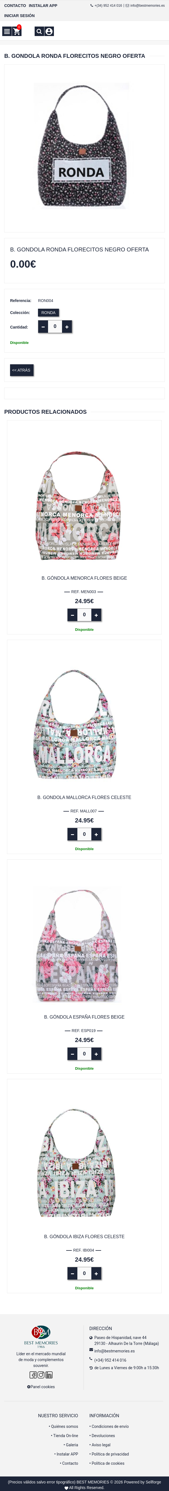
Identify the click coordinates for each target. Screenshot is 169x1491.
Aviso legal (100, 1442)
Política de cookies (107, 1461)
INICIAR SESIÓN (19, 15)
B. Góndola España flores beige (84, 1015)
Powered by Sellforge (142, 1480)
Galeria (70, 1442)
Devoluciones (102, 1433)
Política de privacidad (109, 1452)
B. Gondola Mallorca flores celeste (84, 796)
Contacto (69, 1461)
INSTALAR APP (43, 5)
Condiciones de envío (109, 1424)
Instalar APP (66, 1452)
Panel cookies (41, 1384)
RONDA (48, 312)
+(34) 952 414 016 (106, 6)
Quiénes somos (63, 1424)
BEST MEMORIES (93, 1480)
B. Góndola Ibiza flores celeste (84, 1234)
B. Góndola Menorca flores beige (84, 577)
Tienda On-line (64, 1433)
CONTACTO (15, 5)
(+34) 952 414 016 (110, 1358)
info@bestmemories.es (145, 6)
